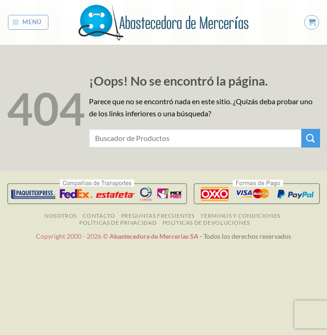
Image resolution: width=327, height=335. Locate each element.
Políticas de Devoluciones (206, 222)
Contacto (98, 215)
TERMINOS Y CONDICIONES (240, 215)
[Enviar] (310, 138)
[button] (28, 22)
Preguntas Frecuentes (158, 215)
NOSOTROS (60, 215)
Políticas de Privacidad (118, 222)
